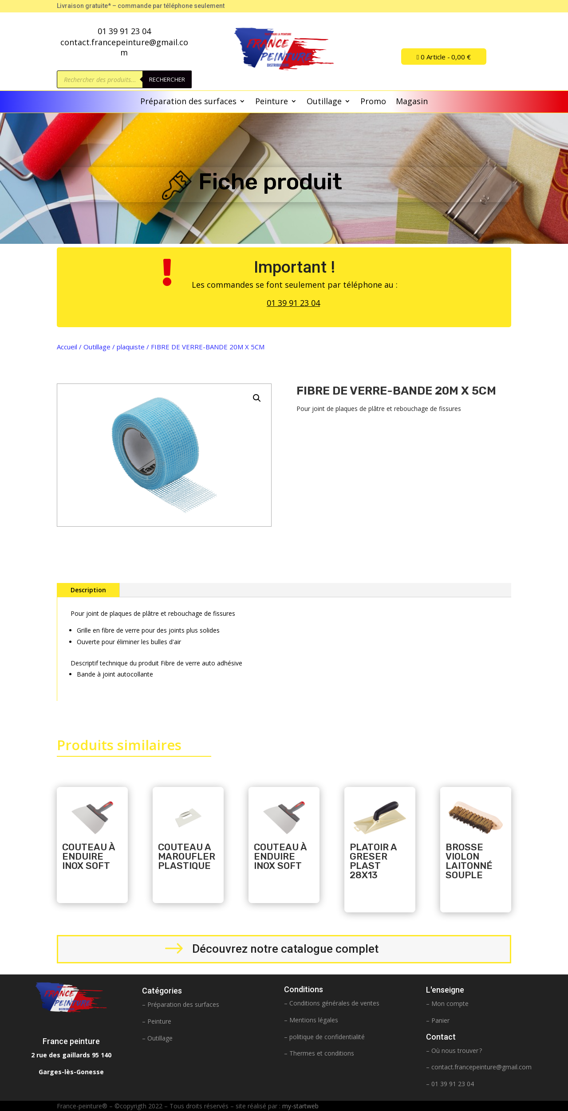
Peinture (271, 102)
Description (88, 590)
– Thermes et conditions (319, 1053)
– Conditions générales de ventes (331, 1003)
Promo (373, 102)
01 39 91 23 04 (293, 302)
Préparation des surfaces (188, 102)
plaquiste (131, 346)
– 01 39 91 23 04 (450, 1084)
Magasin (412, 102)
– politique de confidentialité (324, 1037)
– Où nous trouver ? (454, 1050)
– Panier (438, 1020)
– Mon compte (447, 1003)
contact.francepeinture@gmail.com (481, 1067)
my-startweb (300, 1106)
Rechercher (167, 79)
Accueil (67, 346)
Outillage (324, 102)
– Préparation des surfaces (180, 1004)
